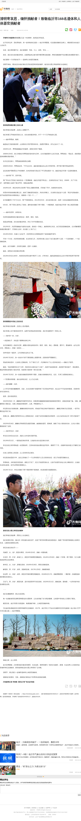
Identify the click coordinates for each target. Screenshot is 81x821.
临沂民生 (20, 9)
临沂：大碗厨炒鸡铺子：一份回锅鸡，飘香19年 (37, 742)
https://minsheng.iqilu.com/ (30, 694)
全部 (51, 9)
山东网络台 (68, 1)
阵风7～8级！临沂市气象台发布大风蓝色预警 (36, 754)
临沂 (12, 9)
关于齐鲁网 (27, 807)
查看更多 (39, 776)
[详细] (18, 769)
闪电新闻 (64, 1)
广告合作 (54, 807)
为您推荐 (5, 735)
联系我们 (34, 807)
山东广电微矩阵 (75, 1)
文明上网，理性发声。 (40, 788)
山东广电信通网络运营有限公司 (43, 817)
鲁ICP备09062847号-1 (20, 812)
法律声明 (48, 807)
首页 (60, 1)
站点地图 (41, 807)
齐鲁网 (4, 1)
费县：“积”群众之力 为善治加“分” (31, 766)
